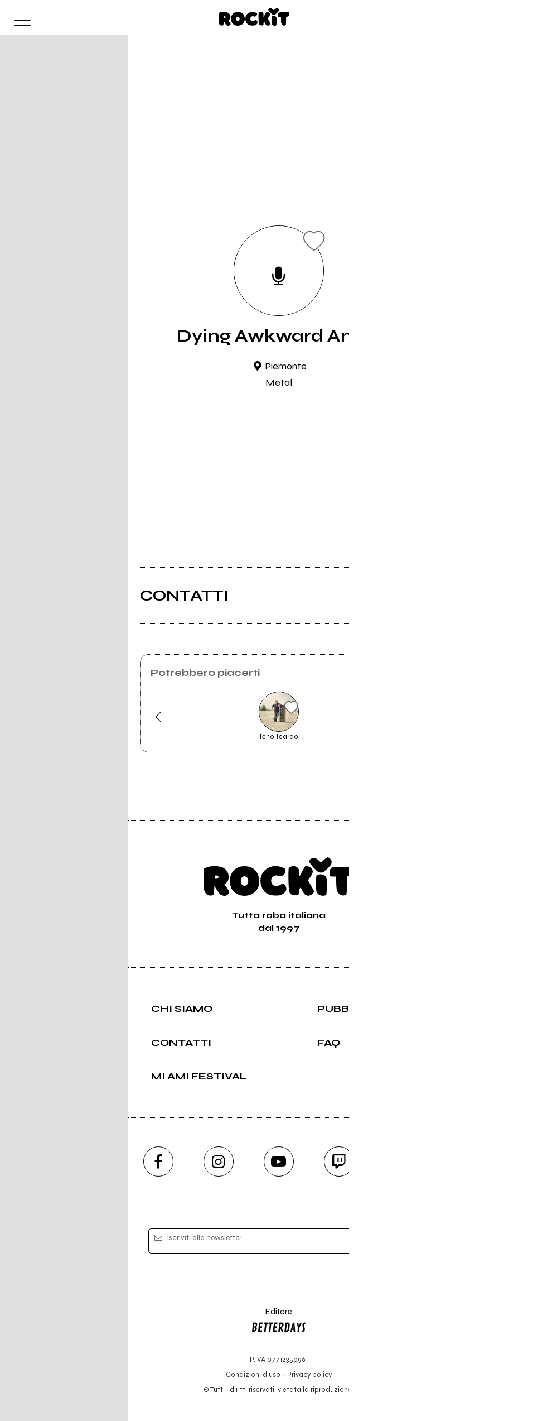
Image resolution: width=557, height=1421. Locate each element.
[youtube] (279, 1161)
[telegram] (399, 1161)
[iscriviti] (386, 1241)
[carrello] (493, 17)
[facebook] (158, 1161)
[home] (254, 17)
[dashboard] (537, 17)
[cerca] (515, 17)
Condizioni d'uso (253, 1374)
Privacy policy (309, 1374)
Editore (279, 1322)
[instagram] (219, 1161)
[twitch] (339, 1161)
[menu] (19, 17)
